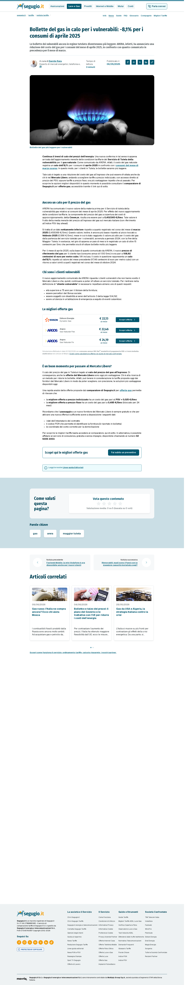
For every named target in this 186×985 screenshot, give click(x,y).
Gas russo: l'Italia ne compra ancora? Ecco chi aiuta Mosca (49, 612)
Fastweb (148, 925)
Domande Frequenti (126, 945)
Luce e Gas (74, 6)
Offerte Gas (103, 960)
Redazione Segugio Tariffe (77, 945)
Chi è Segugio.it (73, 917)
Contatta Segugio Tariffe (76, 929)
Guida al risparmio (74, 937)
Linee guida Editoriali (73, 467)
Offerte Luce (103, 956)
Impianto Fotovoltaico (107, 964)
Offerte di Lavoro (73, 964)
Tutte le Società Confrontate (156, 952)
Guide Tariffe (123, 917)
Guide (119, 15)
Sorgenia (148, 949)
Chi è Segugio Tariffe (75, 921)
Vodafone (149, 921)
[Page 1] (90, 647)
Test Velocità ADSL (125, 933)
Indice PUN (122, 956)
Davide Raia (55, 61)
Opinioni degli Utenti (75, 933)
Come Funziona (105, 917)
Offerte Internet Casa (107, 941)
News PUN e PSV (74, 952)
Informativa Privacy (106, 925)
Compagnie (146, 15)
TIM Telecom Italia (152, 917)
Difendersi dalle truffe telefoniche (131, 937)
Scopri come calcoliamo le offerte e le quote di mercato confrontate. (95, 354)
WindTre (148, 929)
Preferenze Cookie (106, 933)
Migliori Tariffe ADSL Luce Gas (129, 921)
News (111, 15)
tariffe (31, 15)
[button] (92, 452)
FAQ (125, 15)
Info (104, 15)
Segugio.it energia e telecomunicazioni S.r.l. (63, 978)
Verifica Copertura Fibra (127, 925)
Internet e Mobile (104, 6)
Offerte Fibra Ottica (106, 949)
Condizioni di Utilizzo (107, 921)
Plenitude (149, 933)
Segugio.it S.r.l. (35, 978)
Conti (130, 6)
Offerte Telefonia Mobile (108, 945)
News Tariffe (72, 941)
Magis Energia (150, 945)
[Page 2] (93, 647)
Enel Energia (150, 941)
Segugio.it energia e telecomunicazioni (82, 925)
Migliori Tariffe (160, 15)
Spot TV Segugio (74, 960)
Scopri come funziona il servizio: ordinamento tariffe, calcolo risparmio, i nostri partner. (73, 652)
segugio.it (21, 15)
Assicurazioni (57, 6)
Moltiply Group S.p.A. (116, 978)
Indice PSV (122, 960)
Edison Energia (151, 937)
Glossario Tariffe (124, 949)
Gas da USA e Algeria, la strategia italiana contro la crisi (132, 612)
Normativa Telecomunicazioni (129, 941)
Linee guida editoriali (75, 949)
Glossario (134, 15)
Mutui (120, 6)
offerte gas (126, 390)
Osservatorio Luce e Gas (127, 929)
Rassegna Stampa (74, 956)
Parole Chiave (123, 952)
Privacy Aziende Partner (108, 937)
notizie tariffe (43, 15)
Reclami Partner (151, 956)
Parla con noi (158, 6)
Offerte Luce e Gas (106, 952)
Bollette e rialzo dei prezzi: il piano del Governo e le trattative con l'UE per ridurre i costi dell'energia (91, 613)
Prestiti (88, 6)
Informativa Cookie (106, 929)
